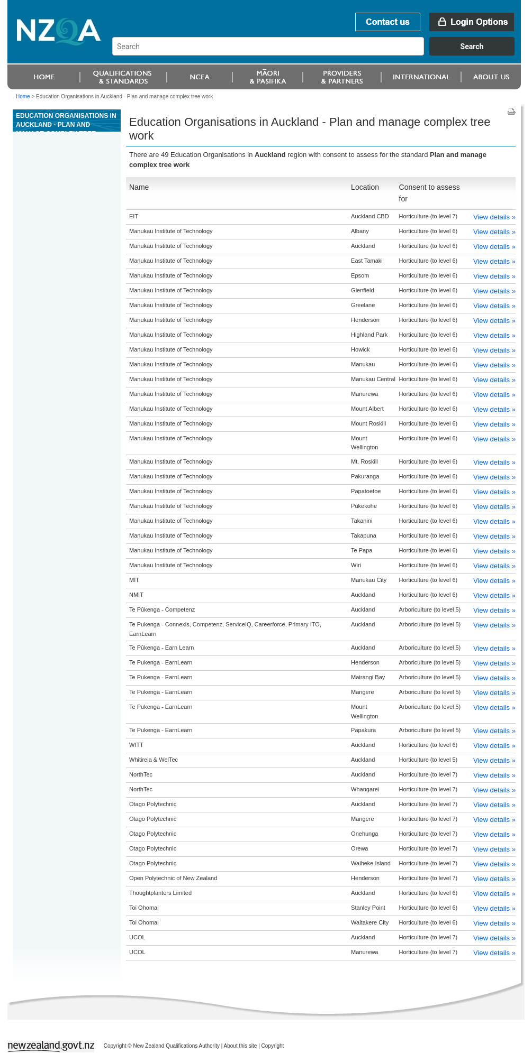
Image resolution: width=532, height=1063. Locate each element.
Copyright (273, 1046)
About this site (240, 1046)
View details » (494, 217)
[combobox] (318, 53)
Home (23, 96)
